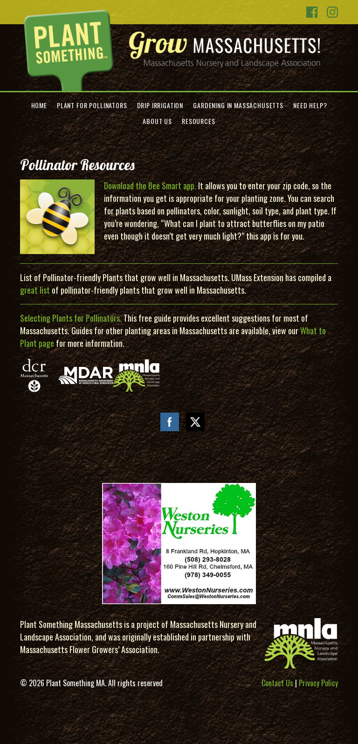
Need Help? (310, 105)
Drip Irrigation (160, 105)
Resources (198, 121)
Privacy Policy (318, 683)
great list (35, 290)
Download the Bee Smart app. (150, 185)
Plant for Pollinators (92, 105)
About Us (157, 121)
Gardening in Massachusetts (238, 105)
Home (39, 105)
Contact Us (277, 683)
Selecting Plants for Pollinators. (71, 318)
